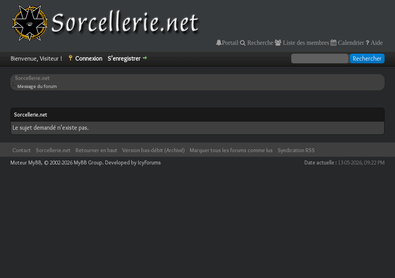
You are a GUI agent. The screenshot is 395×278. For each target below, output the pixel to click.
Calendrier (350, 42)
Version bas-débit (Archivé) (153, 150)
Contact (21, 150)
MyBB (34, 162)
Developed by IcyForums (133, 162)
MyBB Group (88, 162)
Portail (230, 42)
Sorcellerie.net (32, 78)
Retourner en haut (96, 150)
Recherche (259, 42)
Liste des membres (305, 42)
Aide (376, 42)
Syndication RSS (296, 150)
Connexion (88, 58)
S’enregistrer (124, 58)
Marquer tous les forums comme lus (231, 150)
